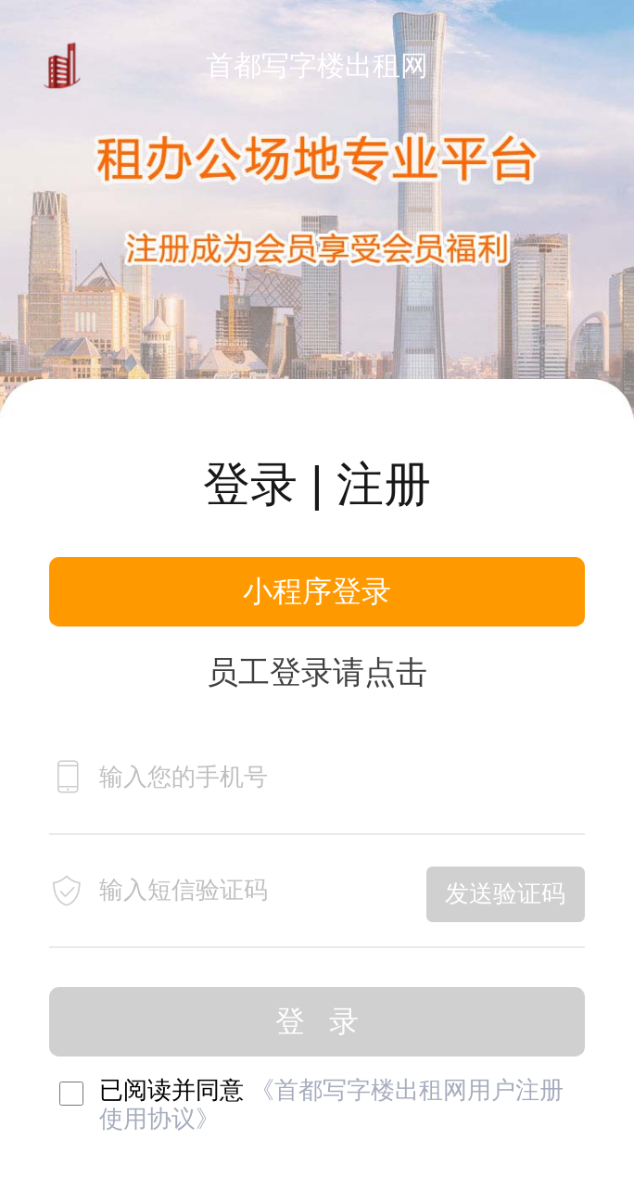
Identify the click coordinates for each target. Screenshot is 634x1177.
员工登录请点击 (317, 672)
